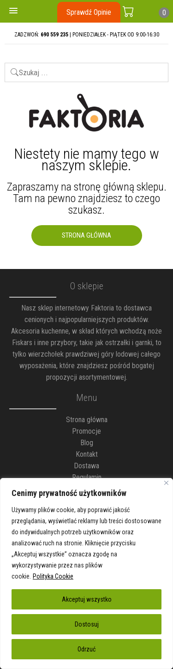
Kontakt (87, 454)
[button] (13, 11)
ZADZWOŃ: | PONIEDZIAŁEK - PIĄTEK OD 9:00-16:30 (86, 34)
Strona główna (86, 419)
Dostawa (86, 465)
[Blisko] (166, 483)
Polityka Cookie (53, 576)
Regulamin (86, 477)
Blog (86, 442)
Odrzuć (86, 649)
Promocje (86, 431)
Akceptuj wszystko (87, 599)
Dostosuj (87, 624)
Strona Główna (86, 235)
